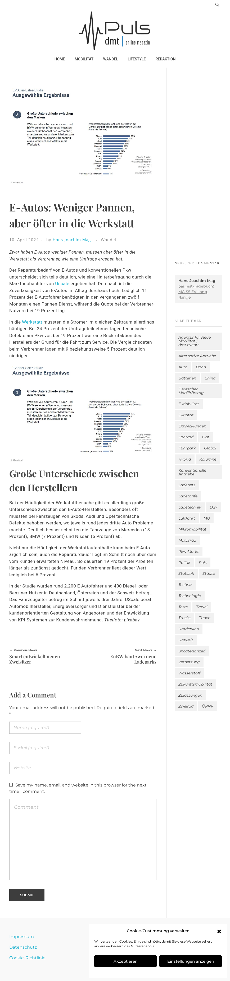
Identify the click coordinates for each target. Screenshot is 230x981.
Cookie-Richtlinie (27, 957)
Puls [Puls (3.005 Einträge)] (203, 562)
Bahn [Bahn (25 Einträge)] (201, 367)
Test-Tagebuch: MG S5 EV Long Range (196, 292)
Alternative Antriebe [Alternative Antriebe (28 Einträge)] (197, 355)
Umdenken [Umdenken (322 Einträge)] (188, 628)
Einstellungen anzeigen (190, 961)
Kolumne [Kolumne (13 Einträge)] (207, 459)
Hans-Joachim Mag (72, 239)
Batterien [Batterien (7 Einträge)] (187, 378)
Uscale (62, 283)
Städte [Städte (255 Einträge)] (208, 573)
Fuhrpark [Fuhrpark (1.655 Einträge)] (187, 448)
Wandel (108, 239)
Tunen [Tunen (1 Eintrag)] (204, 617)
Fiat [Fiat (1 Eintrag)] (205, 437)
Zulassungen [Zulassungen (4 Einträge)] (190, 695)
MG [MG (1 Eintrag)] (207, 518)
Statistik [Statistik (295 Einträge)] (186, 573)
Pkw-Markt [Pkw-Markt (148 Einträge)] (188, 551)
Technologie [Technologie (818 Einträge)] (189, 595)
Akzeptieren (126, 961)
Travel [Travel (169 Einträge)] (202, 606)
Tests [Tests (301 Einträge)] (183, 606)
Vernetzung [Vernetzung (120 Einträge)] (189, 662)
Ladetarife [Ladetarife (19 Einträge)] (187, 496)
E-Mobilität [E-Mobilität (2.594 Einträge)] (188, 403)
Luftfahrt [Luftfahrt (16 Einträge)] (186, 518)
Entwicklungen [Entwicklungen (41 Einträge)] (192, 426)
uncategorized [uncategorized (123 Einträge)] (191, 651)
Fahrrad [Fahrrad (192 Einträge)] (185, 437)
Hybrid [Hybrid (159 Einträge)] (184, 459)
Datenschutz (23, 947)
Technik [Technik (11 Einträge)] (185, 584)
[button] (219, 931)
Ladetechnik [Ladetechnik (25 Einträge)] (189, 507)
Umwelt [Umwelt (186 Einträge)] (185, 640)
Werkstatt (32, 322)
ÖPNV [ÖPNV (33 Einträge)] (207, 706)
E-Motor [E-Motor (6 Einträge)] (185, 415)
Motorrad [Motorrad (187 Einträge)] (187, 540)
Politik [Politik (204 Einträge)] (184, 562)
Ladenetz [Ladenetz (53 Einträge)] (186, 485)
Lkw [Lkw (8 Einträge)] (213, 507)
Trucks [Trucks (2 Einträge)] (184, 617)
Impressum (21, 936)
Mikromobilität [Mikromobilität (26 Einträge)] (192, 529)
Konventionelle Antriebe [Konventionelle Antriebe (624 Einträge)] (192, 472)
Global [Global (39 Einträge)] (210, 448)
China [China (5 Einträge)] (210, 378)
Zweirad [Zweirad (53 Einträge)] (185, 706)
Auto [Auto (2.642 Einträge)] (182, 367)
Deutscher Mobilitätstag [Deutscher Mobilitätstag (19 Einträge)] (191, 391)
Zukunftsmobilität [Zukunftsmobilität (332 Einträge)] (195, 684)
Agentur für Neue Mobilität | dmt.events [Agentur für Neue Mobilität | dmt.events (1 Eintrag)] (194, 341)
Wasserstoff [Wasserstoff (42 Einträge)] (189, 673)
